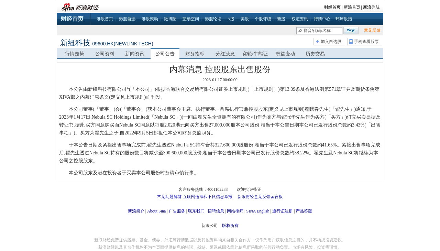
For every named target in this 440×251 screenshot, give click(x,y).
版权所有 (230, 225)
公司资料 (104, 53)
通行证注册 (282, 211)
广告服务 (177, 211)
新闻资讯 (134, 53)
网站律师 (235, 211)
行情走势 (74, 53)
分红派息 (225, 53)
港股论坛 (213, 19)
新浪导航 (371, 7)
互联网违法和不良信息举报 (207, 196)
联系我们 (196, 211)
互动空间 (191, 19)
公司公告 (165, 53)
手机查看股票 (366, 41)
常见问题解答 (169, 196)
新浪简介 (136, 211)
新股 (281, 19)
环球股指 (344, 19)
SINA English (257, 211)
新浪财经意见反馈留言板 (260, 196)
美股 (245, 19)
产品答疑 (304, 211)
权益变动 (285, 53)
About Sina (156, 211)
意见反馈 (372, 30)
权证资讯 (300, 19)
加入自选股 (331, 41)
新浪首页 (352, 7)
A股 (230, 19)
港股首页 (105, 19)
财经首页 (332, 7)
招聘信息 (216, 211)
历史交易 (315, 53)
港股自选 (127, 19)
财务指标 (195, 53)
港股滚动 (150, 19)
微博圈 (170, 19)
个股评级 (263, 19)
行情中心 (322, 19)
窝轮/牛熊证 (255, 53)
